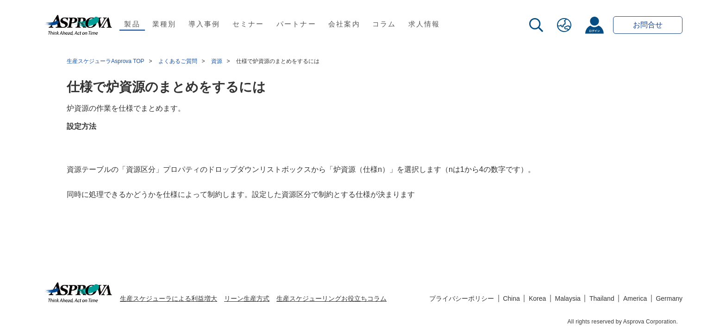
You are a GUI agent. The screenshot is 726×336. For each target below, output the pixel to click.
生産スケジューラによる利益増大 (168, 298)
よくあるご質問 (177, 61)
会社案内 (344, 24)
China (511, 298)
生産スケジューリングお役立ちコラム (331, 298)
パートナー (296, 24)
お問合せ (648, 25)
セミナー (248, 24)
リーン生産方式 (246, 298)
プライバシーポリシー (461, 298)
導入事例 (204, 24)
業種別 (164, 24)
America (635, 298)
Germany (669, 298)
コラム (384, 24)
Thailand (601, 298)
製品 (132, 24)
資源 (216, 61)
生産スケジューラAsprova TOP (105, 61)
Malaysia (568, 298)
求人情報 (424, 24)
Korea (537, 298)
